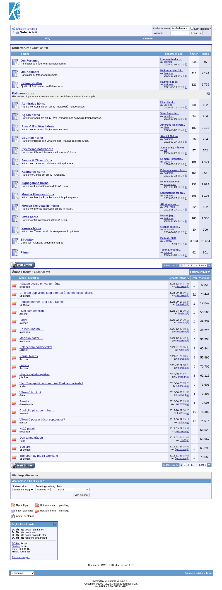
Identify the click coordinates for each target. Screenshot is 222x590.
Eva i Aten (169, 206)
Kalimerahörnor (23, 93)
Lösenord (158, 33)
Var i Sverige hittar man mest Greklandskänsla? (51, 383)
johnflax (23, 377)
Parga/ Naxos (28, 356)
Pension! (25, 401)
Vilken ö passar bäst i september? (42, 419)
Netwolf (181, 395)
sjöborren (24, 286)
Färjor (23, 320)
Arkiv (200, 573)
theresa (23, 359)
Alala (166, 127)
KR (165, 150)
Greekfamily (26, 404)
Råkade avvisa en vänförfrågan (40, 283)
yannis (182, 349)
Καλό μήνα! (27, 428)
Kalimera (168, 73)
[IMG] (15, 548)
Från (59, 486)
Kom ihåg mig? (201, 28)
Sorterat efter (19, 486)
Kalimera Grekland (26, 29)
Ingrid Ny (169, 116)
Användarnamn (161, 28)
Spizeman (25, 295)
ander (22, 386)
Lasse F (168, 161)
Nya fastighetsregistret (34, 374)
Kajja (22, 440)
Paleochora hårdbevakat (35, 347)
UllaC (183, 440)
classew (23, 323)
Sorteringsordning (45, 486)
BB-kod (16, 543)
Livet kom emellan (31, 311)
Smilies (16, 546)
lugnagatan (170, 184)
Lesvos (24, 365)
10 (194, 294)
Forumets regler (21, 557)
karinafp (168, 61)
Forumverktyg (198, 271)
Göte (22, 395)
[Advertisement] (130, 11)
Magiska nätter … (31, 338)
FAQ (47, 38)
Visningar (204, 278)
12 (194, 421)
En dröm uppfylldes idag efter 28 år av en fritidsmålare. (56, 292)
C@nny (168, 240)
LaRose (168, 104)
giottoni (182, 422)
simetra (168, 252)
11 (192, 265)
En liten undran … (31, 329)
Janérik (23, 314)
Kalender (148, 38)
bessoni (23, 422)
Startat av (33, 278)
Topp (209, 573)
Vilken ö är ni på (30, 392)
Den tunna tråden (31, 437)
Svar (194, 278)
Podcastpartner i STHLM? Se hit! (41, 301)
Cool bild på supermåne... (36, 410)
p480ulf (23, 350)
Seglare (24, 446)
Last (202, 265)
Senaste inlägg (177, 278)
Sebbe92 (24, 304)
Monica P (169, 229)
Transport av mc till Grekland (38, 455)
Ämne (22, 278)
